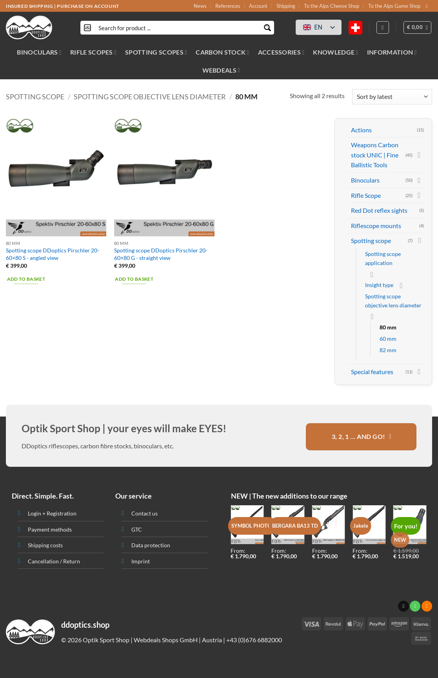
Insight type (379, 284)
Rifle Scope (366, 195)
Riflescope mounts (376, 225)
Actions (361, 129)
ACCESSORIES (281, 52)
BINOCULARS (39, 52)
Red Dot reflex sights (379, 210)
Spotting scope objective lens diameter (150, 96)
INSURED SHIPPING (29, 6)
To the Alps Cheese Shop (331, 6)
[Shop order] (392, 96)
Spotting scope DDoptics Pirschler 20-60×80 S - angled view (52, 254)
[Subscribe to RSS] (427, 606)
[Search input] (177, 27)
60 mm (388, 338)
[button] (417, 27)
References (227, 6)
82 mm (388, 350)
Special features (372, 371)
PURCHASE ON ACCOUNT (88, 6)
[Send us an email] (428, 6)
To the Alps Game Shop (394, 6)
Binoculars (365, 180)
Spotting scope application (383, 258)
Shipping (285, 6)
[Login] (382, 27)
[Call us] (415, 606)
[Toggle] (419, 154)
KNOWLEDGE (335, 52)
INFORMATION (392, 52)
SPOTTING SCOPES (156, 52)
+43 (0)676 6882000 (254, 639)
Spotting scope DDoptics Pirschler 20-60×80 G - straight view (160, 254)
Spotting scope (35, 96)
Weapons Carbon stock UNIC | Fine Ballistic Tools (374, 154)
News (200, 6)
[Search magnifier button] (267, 28)
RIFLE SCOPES (93, 52)
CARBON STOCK (222, 52)
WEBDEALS (221, 70)
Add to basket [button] (26, 278)
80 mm (388, 327)
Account (258, 6)
